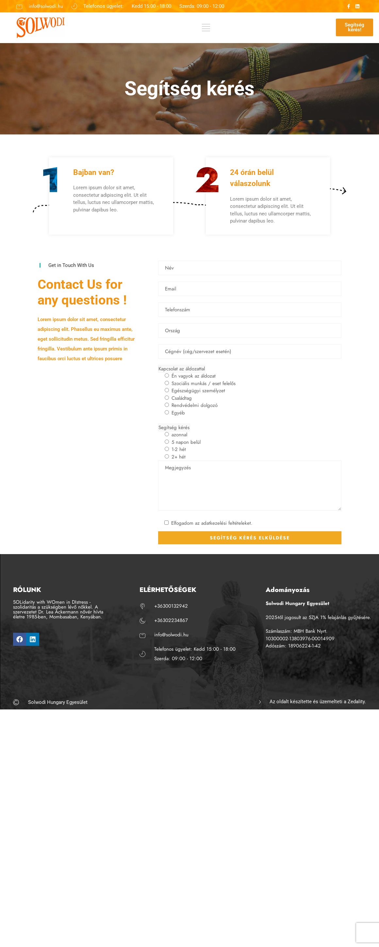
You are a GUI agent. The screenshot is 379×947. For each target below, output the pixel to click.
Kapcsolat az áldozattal (181, 368)
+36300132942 (171, 606)
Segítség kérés (174, 427)
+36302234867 (171, 620)
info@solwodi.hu (46, 6)
